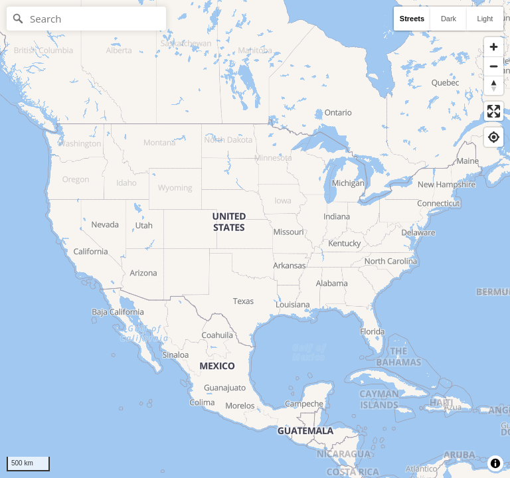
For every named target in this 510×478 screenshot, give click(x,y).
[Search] (86, 19)
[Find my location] (493, 137)
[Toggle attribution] (495, 463)
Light (485, 19)
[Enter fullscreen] (493, 111)
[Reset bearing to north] (493, 85)
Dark (448, 19)
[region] (255, 239)
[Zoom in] (493, 46)
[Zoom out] (493, 66)
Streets (412, 19)
